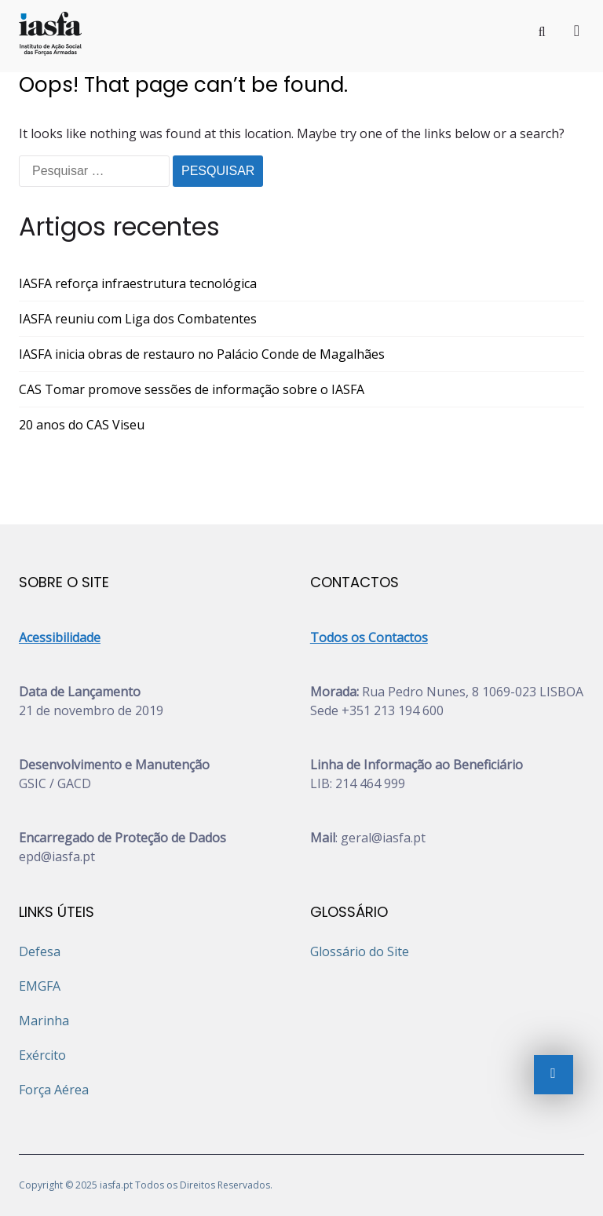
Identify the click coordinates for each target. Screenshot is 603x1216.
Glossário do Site (359, 951)
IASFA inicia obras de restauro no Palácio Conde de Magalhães (202, 354)
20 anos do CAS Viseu (81, 424)
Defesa (39, 951)
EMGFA (39, 986)
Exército (42, 1055)
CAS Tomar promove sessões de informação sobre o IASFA (191, 389)
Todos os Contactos (369, 637)
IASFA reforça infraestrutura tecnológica (138, 283)
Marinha (44, 1020)
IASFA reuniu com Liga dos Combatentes (138, 318)
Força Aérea (54, 1089)
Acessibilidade (59, 637)
